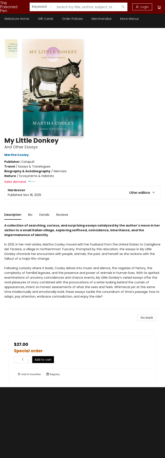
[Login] (142, 6)
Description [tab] (12, 215)
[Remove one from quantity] (17, 359)
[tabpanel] (82, 266)
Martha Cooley (17, 155)
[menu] (82, 19)
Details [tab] (44, 215)
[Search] (123, 7)
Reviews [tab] (62, 215)
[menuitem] (17, 19)
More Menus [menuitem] (129, 19)
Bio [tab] (30, 215)
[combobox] (42, 7)
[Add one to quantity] (28, 359)
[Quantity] (23, 359)
